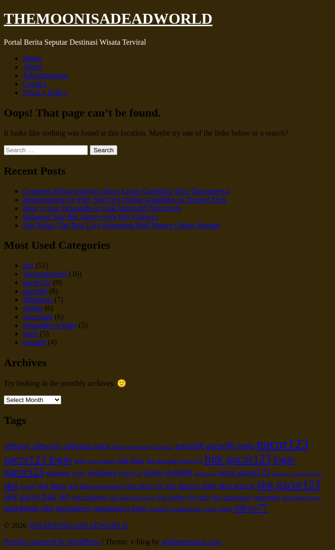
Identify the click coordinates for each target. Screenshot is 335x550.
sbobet (33, 308)
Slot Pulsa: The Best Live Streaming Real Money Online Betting (121, 225)
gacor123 (37, 282)
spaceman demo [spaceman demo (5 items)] (301, 497)
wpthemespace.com (191, 542)
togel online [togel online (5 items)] (217, 509)
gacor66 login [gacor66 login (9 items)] (230, 446)
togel (30, 334)
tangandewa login (50, 325)
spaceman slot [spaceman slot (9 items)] (29, 508)
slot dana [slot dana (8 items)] (51, 486)
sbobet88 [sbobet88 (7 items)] (178, 473)
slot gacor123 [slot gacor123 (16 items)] (288, 484)
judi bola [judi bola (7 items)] (130, 460)
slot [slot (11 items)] (11, 485)
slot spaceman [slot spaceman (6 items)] (230, 497)
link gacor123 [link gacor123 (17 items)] (237, 458)
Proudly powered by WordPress (52, 542)
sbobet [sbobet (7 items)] (153, 473)
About (32, 67)
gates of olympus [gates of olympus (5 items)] (94, 461)
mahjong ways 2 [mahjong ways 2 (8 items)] (114, 472)
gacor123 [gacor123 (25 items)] (282, 444)
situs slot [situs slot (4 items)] (281, 473)
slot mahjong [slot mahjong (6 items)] (89, 497)
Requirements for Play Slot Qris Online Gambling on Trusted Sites (124, 200)
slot (28, 265)
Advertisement (45, 75)
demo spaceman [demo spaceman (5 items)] (131, 446)
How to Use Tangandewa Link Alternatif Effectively (102, 208)
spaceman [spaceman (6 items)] (266, 497)
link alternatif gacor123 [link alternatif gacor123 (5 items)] (174, 461)
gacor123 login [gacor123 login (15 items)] (38, 459)
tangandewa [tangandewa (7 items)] (74, 508)
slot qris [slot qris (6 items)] (198, 497)
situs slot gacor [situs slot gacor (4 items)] (307, 473)
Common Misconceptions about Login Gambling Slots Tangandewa (126, 191)
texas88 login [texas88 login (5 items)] (185, 509)
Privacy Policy (45, 92)
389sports (37, 299)
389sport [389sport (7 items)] (17, 446)
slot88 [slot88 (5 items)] (27, 486)
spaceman (38, 317)
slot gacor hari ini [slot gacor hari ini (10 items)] (36, 496)
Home (32, 58)
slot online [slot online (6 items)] (170, 497)
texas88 (34, 342)
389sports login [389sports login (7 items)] (87, 446)
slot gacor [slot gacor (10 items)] (237, 486)
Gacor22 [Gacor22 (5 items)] (163, 446)
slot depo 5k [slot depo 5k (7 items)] (144, 486)
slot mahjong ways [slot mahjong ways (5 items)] (132, 497)
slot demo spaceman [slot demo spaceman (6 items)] (96, 486)
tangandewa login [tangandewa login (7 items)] (120, 508)
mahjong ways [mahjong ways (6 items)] (66, 473)
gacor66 (35, 291)
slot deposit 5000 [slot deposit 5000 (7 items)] (191, 486)
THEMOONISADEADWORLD (108, 18)
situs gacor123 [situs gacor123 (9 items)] (244, 472)
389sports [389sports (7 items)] (47, 446)
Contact (35, 84)
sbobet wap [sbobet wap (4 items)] (205, 473)
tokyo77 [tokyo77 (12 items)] (251, 507)
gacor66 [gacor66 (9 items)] (190, 446)
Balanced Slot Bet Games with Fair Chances (90, 217)
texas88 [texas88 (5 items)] (158, 509)
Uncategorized (45, 274)
